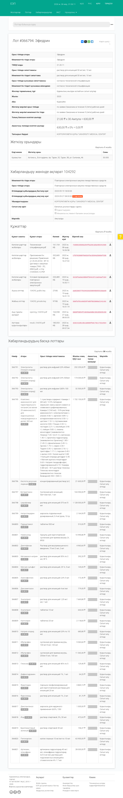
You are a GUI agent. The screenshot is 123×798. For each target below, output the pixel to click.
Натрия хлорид (27, 631)
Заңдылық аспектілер (45, 791)
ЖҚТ (58, 12)
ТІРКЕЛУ (109, 4)
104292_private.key (38, 301)
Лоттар (28, 12)
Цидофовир (26, 503)
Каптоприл (25, 621)
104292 (70, 172)
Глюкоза (24, 664)
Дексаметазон (27, 588)
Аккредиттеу (68, 783)
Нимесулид (26, 535)
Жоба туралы (41, 783)
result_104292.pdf (37, 323)
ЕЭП (13, 3)
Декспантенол (27, 706)
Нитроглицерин (27, 513)
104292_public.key (37, 291)
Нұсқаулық (71, 12)
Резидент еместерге (71, 791)
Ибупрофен (26, 642)
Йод (22, 717)
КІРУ (98, 4)
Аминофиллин (27, 578)
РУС (90, 4)
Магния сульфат (28, 567)
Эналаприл (25, 599)
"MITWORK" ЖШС (18, 782)
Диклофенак (26, 545)
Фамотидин (26, 685)
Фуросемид (26, 696)
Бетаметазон (26, 492)
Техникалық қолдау (97, 783)
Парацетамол (27, 524)
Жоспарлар (16, 12)
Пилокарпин (26, 739)
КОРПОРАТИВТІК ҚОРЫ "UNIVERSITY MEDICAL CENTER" (81, 134)
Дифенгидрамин (28, 674)
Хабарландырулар (44, 12)
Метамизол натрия (29, 556)
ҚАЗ (82, 4)
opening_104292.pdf (38, 312)
